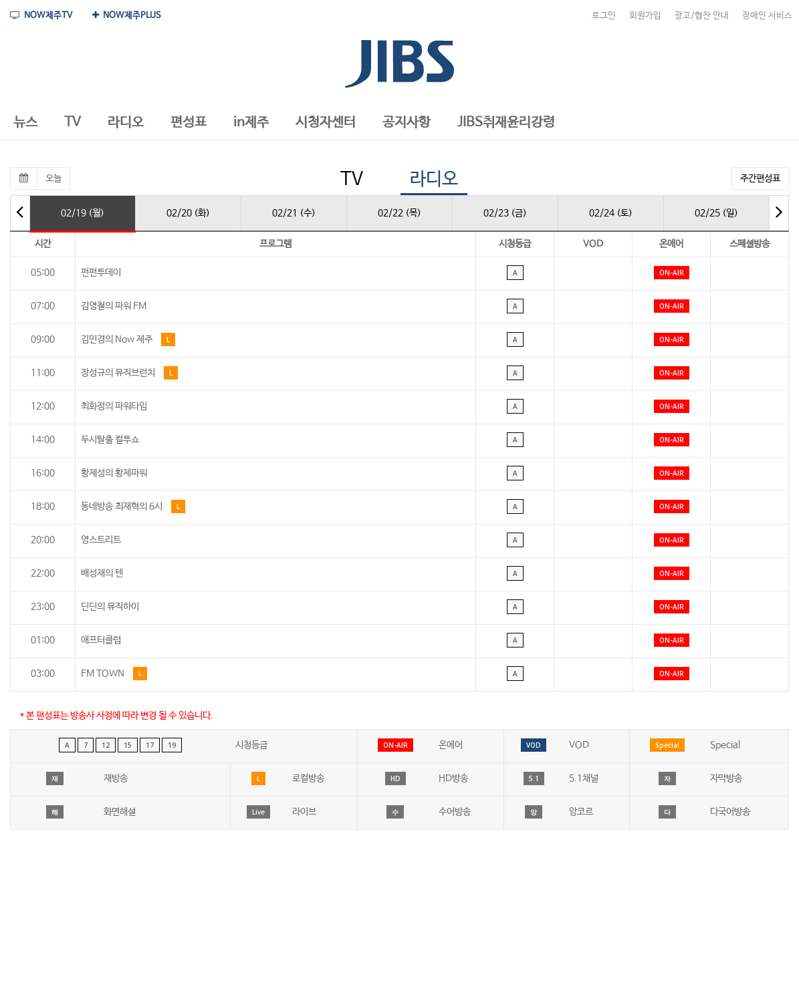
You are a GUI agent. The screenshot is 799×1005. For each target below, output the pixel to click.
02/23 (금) (505, 213)
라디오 (434, 179)
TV (351, 179)
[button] (25, 123)
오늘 (53, 178)
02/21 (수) (294, 213)
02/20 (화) (188, 213)
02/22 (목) (399, 213)
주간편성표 (760, 178)
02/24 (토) (611, 213)
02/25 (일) (716, 213)
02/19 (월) (82, 213)
